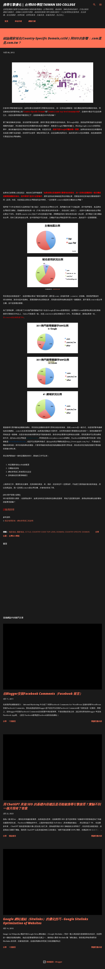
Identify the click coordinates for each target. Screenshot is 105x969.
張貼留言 (12, 836)
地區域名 (12, 532)
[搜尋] (94, 4)
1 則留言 (12, 947)
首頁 (5, 21)
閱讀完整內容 (96, 721)
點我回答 (9, 509)
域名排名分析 (56, 289)
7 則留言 (12, 721)
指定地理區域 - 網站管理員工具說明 (19, 521)
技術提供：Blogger (52, 962)
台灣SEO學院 (14, 536)
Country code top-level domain (48, 532)
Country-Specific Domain (77, 532)
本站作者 (16, 21)
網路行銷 (30, 21)
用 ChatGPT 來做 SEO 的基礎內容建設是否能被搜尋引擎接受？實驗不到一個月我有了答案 (52, 806)
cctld (28, 532)
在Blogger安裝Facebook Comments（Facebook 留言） (43, 693)
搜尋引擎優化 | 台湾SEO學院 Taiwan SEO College (39, 4)
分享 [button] (97, 532)
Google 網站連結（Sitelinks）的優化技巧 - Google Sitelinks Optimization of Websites (45, 921)
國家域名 (20, 532)
